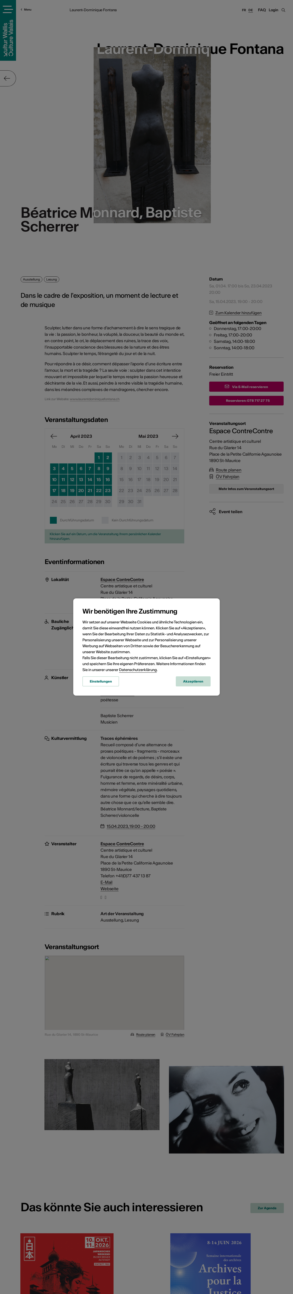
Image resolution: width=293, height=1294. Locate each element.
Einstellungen (101, 681)
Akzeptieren (193, 681)
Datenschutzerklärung (138, 669)
